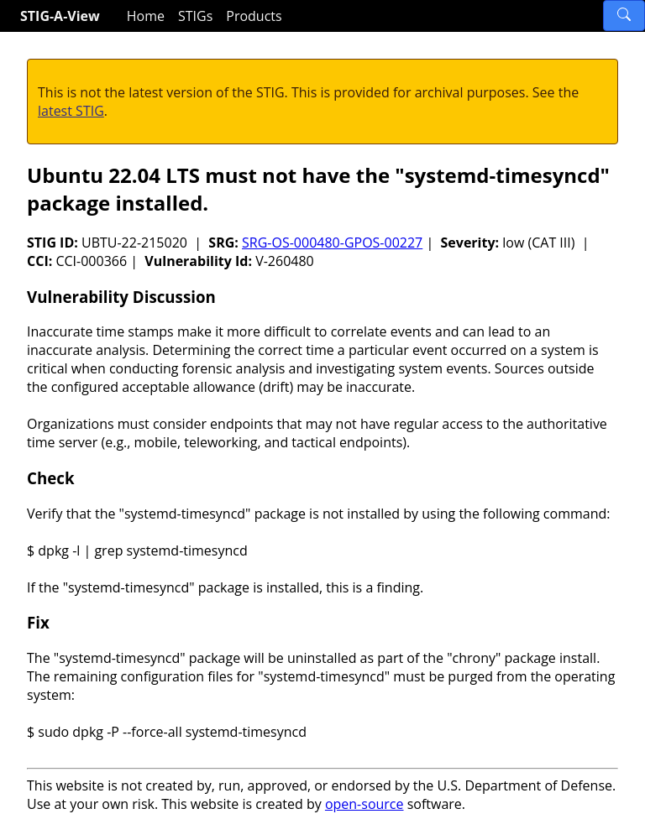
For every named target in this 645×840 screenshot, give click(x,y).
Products (253, 16)
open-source (364, 804)
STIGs (195, 16)
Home (146, 16)
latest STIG (71, 111)
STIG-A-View (60, 16)
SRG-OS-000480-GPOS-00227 (332, 242)
